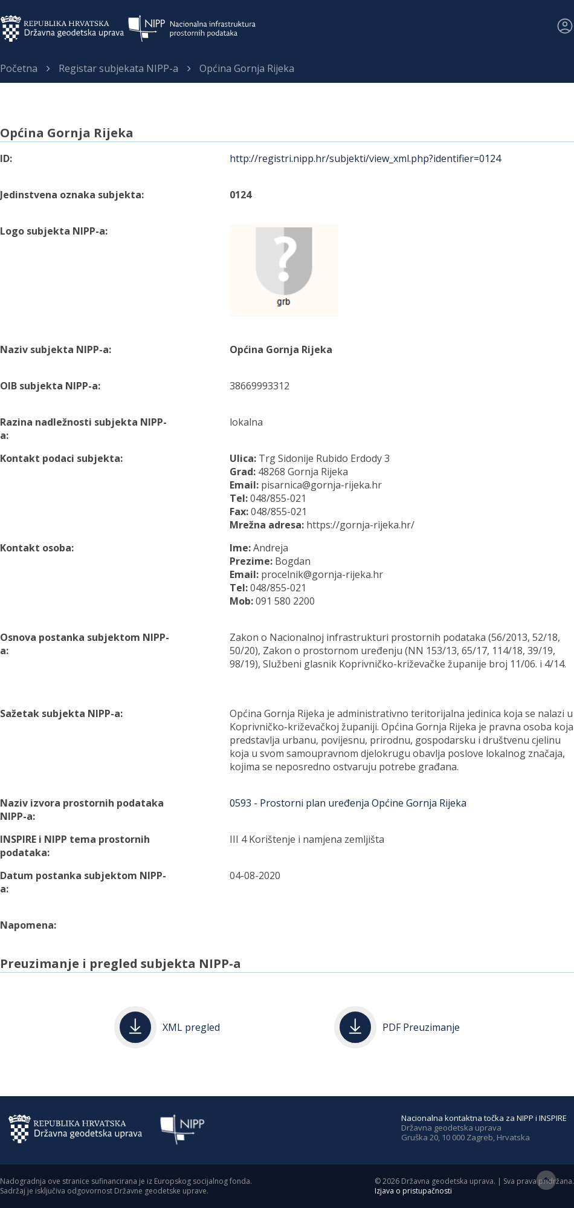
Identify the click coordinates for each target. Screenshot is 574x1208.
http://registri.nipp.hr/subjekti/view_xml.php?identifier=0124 (365, 158)
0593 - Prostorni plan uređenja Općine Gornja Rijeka (348, 803)
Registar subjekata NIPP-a (118, 68)
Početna (18, 68)
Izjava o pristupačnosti (413, 1191)
